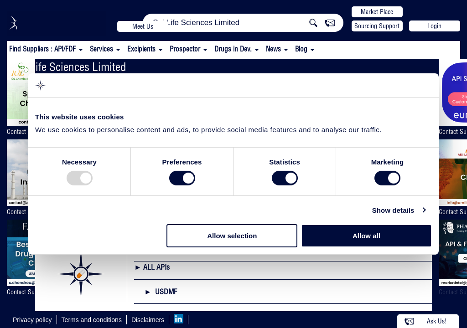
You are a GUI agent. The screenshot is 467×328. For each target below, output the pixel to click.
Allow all (366, 236)
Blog (301, 49)
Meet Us (142, 26)
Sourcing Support (377, 26)
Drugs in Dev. (233, 49)
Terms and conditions (92, 319)
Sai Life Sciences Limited (69, 67)
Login (434, 26)
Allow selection (232, 236)
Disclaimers (147, 319)
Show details (393, 210)
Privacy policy (32, 319)
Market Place (377, 12)
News (273, 49)
